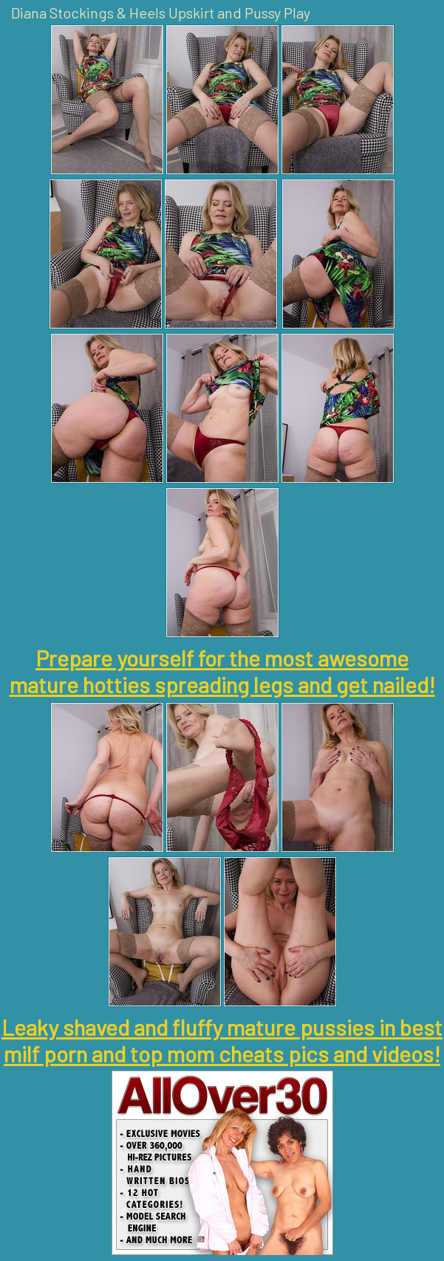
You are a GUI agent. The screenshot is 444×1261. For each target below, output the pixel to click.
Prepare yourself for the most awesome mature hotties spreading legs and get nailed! (222, 671)
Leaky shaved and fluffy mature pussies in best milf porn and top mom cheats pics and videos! (222, 1040)
